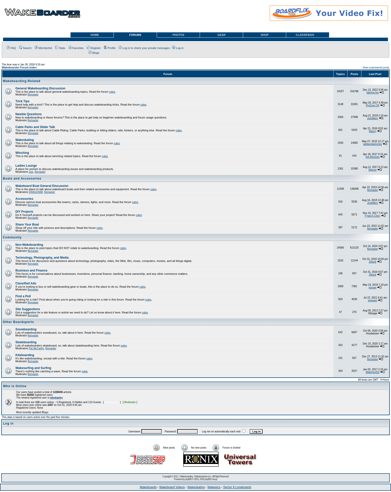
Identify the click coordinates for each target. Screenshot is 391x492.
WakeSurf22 (373, 372)
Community (12, 237)
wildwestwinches (372, 144)
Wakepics (214, 487)
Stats (60, 48)
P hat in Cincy (372, 215)
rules (112, 91)
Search (25, 48)
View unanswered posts (376, 67)
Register (94, 48)
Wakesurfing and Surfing (33, 368)
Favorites (76, 48)
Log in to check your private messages (144, 48)
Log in (177, 48)
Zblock (372, 261)
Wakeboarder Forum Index (19, 67)
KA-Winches (373, 157)
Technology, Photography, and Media (42, 257)
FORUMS (135, 34)
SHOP (264, 34)
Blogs (93, 52)
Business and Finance (31, 270)
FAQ (11, 48)
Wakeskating (24, 140)
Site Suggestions (27, 309)
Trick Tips (22, 101)
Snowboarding (25, 329)
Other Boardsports (18, 322)
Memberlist (43, 48)
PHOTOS (178, 34)
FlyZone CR (372, 105)
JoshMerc (372, 118)
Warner (373, 169)
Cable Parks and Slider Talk (35, 127)
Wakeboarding (186, 476)
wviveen (372, 300)
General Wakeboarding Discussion (40, 88)
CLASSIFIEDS (305, 34)
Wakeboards (148, 487)
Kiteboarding (24, 355)
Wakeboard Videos (172, 487)
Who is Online (15, 386)
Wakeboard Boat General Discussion (41, 186)
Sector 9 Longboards (237, 487)
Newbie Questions (28, 114)
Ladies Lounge (26, 165)
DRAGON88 (36, 192)
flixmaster (33, 94)
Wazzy (372, 131)
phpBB (188, 479)
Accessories (24, 199)
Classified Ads (25, 283)
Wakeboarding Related (21, 81)
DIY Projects (24, 211)
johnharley (56, 397)
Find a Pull (23, 296)
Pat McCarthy (36, 348)
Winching (22, 153)
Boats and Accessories (22, 178)
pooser (373, 287)
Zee (31, 171)
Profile (110, 48)
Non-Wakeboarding (29, 245)
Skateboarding (25, 342)
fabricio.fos (372, 92)
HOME (94, 34)
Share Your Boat (27, 224)
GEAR (222, 34)
